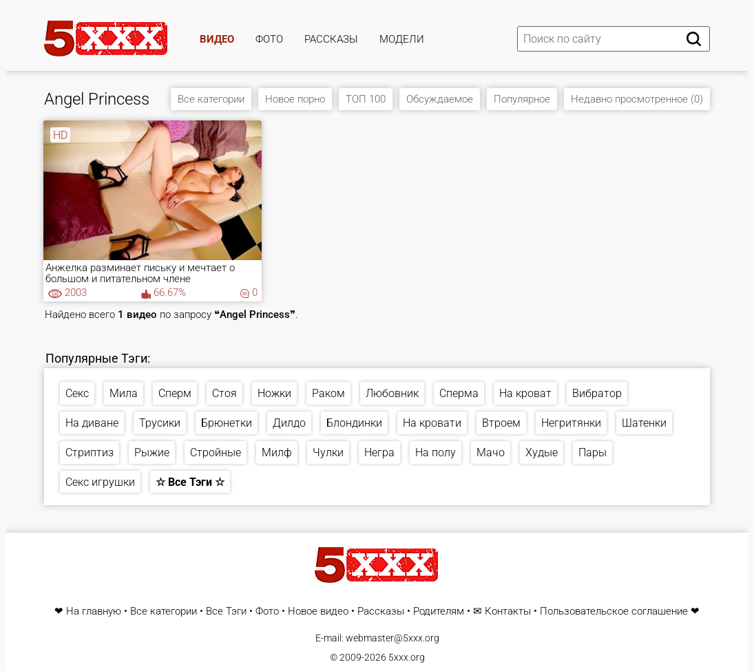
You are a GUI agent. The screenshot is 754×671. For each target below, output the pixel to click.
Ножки (274, 393)
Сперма (459, 393)
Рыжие (151, 452)
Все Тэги (226, 611)
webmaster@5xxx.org (392, 637)
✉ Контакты (502, 611)
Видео (217, 39)
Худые (541, 452)
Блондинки (354, 422)
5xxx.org (406, 657)
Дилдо (289, 422)
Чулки (328, 452)
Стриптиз (89, 452)
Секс (77, 393)
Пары (592, 452)
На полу (435, 452)
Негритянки (571, 422)
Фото (269, 39)
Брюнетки (226, 422)
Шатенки (644, 422)
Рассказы (331, 39)
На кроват (525, 393)
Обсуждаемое (439, 99)
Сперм (174, 393)
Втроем (501, 422)
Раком (328, 393)
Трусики (159, 422)
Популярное (522, 99)
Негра (379, 452)
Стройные (215, 452)
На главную (93, 611)
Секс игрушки (100, 482)
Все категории (211, 99)
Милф (277, 452)
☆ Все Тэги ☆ (190, 482)
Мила (123, 393)
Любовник (392, 393)
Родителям (438, 611)
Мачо (491, 452)
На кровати (432, 422)
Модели (401, 39)
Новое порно (295, 99)
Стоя (224, 393)
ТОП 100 (366, 99)
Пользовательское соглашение (614, 611)
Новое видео (318, 611)
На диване (91, 422)
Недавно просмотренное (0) (637, 99)
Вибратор (597, 393)
